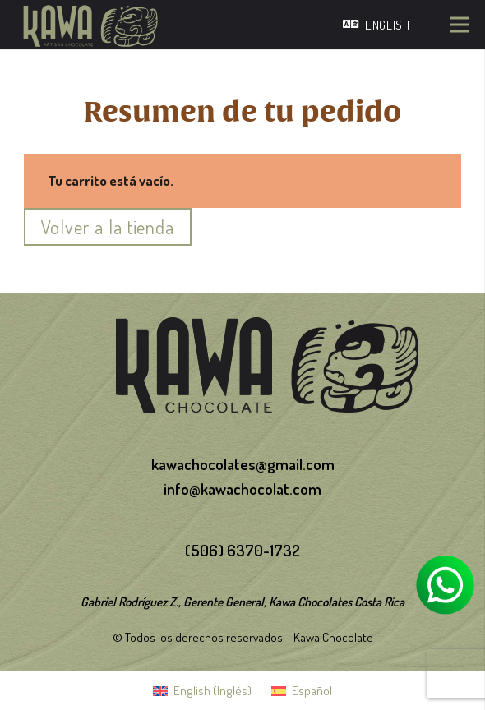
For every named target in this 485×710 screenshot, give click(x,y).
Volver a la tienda (108, 226)
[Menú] (459, 24)
